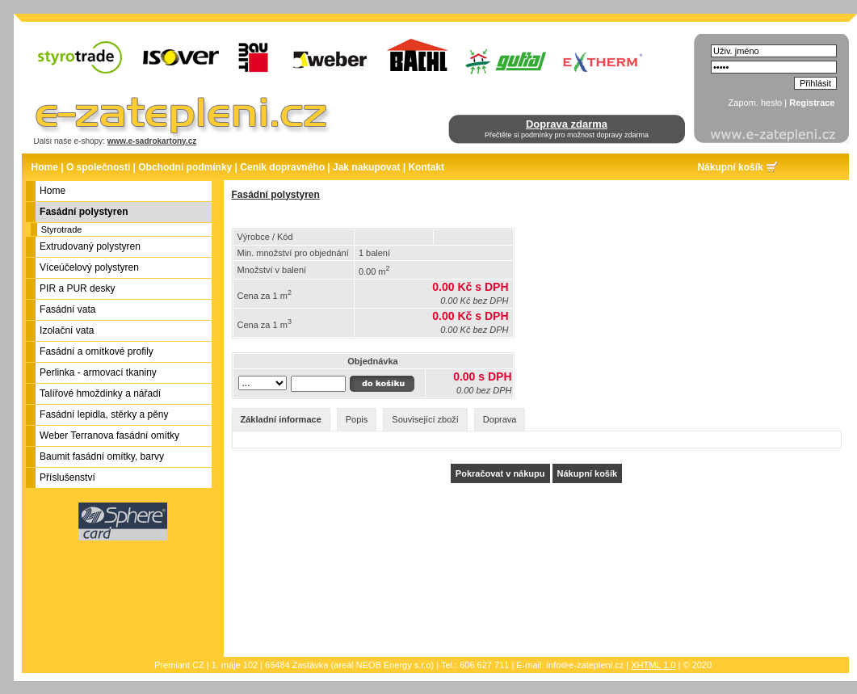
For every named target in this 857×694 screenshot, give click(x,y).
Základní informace (281, 419)
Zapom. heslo (756, 102)
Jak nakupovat (366, 167)
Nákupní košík (729, 167)
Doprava (500, 419)
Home (45, 167)
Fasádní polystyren (276, 194)
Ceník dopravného (282, 167)
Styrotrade (61, 229)
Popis (357, 419)
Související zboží (425, 419)
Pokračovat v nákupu (500, 473)
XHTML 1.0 (653, 665)
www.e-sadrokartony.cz (152, 141)
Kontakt (426, 167)
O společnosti (98, 167)
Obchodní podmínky (185, 167)
